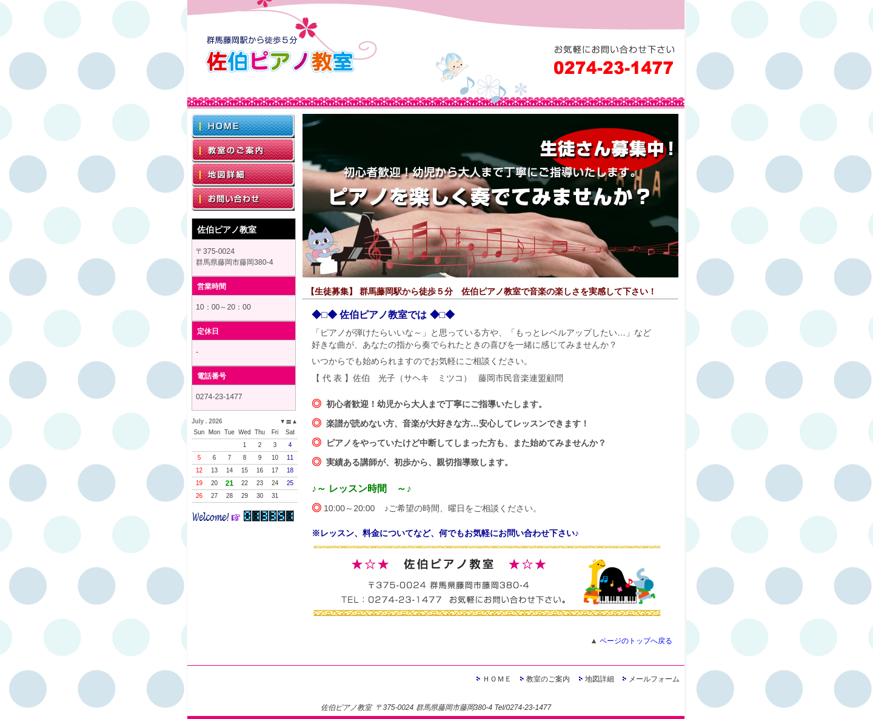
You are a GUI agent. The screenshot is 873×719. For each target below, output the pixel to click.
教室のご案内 (548, 679)
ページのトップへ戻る (636, 641)
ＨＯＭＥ (497, 679)
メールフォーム (654, 679)
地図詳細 (599, 679)
